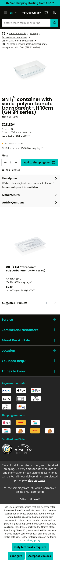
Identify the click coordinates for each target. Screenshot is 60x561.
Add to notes (11, 170)
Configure (16, 556)
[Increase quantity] (16, 162)
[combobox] (26, 23)
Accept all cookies (39, 556)
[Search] (54, 23)
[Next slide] (54, 302)
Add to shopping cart (39, 162)
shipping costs (26, 132)
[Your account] (54, 13)
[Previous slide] (46, 302)
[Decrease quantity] (5, 162)
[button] (30, 319)
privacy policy (33, 540)
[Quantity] (10, 162)
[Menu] (6, 13)
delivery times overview (40, 476)
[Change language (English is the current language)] (15, 13)
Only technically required (30, 547)
